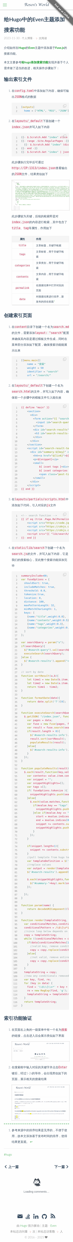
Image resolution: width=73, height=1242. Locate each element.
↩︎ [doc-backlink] (31, 1141)
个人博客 (27, 38)
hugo (9, 1154)
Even (53, 1225)
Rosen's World (36, 5)
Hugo (23, 1225)
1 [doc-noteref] (54, 301)
